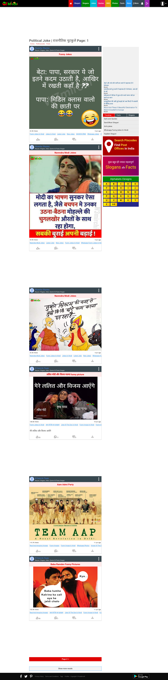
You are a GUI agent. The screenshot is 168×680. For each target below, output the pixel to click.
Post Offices (120, 146)
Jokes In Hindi (51, 134)
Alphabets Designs (121, 179)
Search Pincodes (125, 140)
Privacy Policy (39, 676)
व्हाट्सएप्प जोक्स (81, 134)
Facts (119, 115)
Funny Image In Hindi (87, 425)
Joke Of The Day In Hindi (69, 425)
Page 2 (65, 659)
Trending (108, 115)
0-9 (113, 204)
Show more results (65, 668)
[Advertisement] (84, 23)
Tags (61, 676)
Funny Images (100, 425)
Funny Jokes (65, 54)
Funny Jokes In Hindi (37, 134)
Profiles (67, 676)
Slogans (132, 115)
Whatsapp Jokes (93, 134)
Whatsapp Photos (83, 546)
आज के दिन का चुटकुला (52, 425)
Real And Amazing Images (39, 546)
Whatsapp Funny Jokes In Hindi (92, 243)
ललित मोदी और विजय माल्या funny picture (65, 374)
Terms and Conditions (52, 676)
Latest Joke (61, 134)
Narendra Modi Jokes (65, 152)
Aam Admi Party (65, 484)
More (136, 3)
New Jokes (70, 134)
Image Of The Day (97, 546)
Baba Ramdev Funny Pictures (65, 564)
